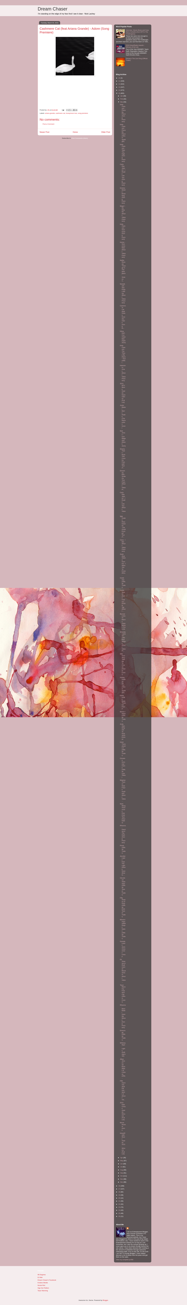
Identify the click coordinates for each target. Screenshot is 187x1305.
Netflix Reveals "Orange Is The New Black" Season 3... (123, 270)
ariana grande (50, 113)
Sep (122, 1173)
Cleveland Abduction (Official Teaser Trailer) (123, 886)
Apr (121, 1158)
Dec (122, 1182)
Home (75, 132)
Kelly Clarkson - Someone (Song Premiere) (122, 231)
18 (119, 1192)
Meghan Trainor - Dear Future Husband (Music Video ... (123, 790)
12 (119, 84)
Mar (121, 102)
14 (119, 90)
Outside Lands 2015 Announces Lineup (123, 949)
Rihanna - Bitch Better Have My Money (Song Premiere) (123, 1016)
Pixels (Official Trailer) (123, 849)
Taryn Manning (43, 1291)
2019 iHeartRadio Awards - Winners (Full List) (135, 46)
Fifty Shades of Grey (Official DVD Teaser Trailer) (123, 907)
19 (119, 1195)
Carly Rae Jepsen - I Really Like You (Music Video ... (123, 503)
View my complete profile (124, 1260)
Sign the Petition (43, 1288)
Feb (121, 99)
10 (119, 78)
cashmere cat (60, 113)
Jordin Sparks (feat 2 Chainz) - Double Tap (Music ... (123, 600)
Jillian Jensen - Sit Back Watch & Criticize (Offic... (123, 1068)
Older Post (105, 132)
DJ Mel (40, 1277)
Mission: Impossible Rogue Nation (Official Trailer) (123, 929)
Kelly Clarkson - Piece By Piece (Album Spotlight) (123, 133)
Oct (121, 1176)
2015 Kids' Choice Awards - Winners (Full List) (123, 1111)
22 (119, 1204)
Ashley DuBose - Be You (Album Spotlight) (123, 685)
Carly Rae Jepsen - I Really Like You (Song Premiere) (122, 174)
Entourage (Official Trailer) (123, 1035)
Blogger (105, 1300)
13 (119, 87)
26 (119, 1216)
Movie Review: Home (123, 1126)
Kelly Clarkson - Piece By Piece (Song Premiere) (123, 113)
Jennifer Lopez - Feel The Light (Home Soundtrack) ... (123, 865)
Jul (121, 1167)
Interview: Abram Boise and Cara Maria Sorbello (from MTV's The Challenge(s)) (137, 32)
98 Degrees (42, 1275)
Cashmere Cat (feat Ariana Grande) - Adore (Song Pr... (123, 317)
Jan (121, 96)
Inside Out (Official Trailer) (123, 582)
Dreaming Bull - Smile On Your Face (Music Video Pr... (123, 480)
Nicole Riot (41, 1285)
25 (119, 1213)
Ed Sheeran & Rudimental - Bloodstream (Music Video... (123, 971)
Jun (121, 1164)
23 (119, 1207)
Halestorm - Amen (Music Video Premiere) (123, 373)
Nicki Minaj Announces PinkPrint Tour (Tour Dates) (122, 813)
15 (119, 93)
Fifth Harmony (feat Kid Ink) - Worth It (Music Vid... (123, 1090)
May (122, 1161)
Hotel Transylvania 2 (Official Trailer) (123, 748)
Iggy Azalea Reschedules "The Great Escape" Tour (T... (123, 526)
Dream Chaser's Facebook (47, 1280)
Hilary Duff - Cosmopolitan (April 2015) (123, 336)
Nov (122, 1179)
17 (119, 1189)
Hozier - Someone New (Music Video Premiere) (123, 249)
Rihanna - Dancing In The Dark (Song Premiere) (123, 834)
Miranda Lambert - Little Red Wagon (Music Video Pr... (123, 641)
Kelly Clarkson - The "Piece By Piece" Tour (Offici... (123, 354)
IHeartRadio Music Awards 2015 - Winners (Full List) (122, 1143)
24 (119, 1210)
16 (119, 1186)
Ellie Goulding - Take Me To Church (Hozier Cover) (123, 664)
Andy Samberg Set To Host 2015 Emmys (122, 731)
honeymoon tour (71, 113)
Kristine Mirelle (43, 1283)
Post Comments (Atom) (80, 138)
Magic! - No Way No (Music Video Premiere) (123, 213)
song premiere (83, 113)
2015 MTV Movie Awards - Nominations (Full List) (122, 393)
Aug (122, 1170)
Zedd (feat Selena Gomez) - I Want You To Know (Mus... (123, 564)
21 (119, 1201)
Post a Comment (48, 124)
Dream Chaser (52, 8)
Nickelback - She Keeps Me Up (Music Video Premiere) (123, 293)
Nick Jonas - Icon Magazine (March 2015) (123, 438)
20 (119, 1198)
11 (119, 81)
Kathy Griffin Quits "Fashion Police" (123, 702)
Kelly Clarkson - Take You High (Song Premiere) (122, 153)
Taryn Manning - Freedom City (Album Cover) (123, 993)
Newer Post (44, 132)
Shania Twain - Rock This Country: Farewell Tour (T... (122, 458)
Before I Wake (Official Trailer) (123, 716)
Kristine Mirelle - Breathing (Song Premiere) (122, 195)
